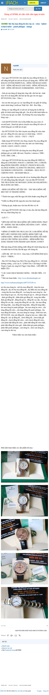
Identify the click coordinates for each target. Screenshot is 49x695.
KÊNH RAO (3, 691)
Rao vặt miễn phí (20, 691)
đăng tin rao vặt (7, 648)
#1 (47, 625)
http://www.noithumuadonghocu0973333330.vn (18, 283)
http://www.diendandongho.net (29, 278)
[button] (2, 3)
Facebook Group (10, 650)
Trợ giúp (39, 691)
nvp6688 (4, 29)
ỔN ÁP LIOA (6, 646)
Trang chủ (46, 691)
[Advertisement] (24, 45)
